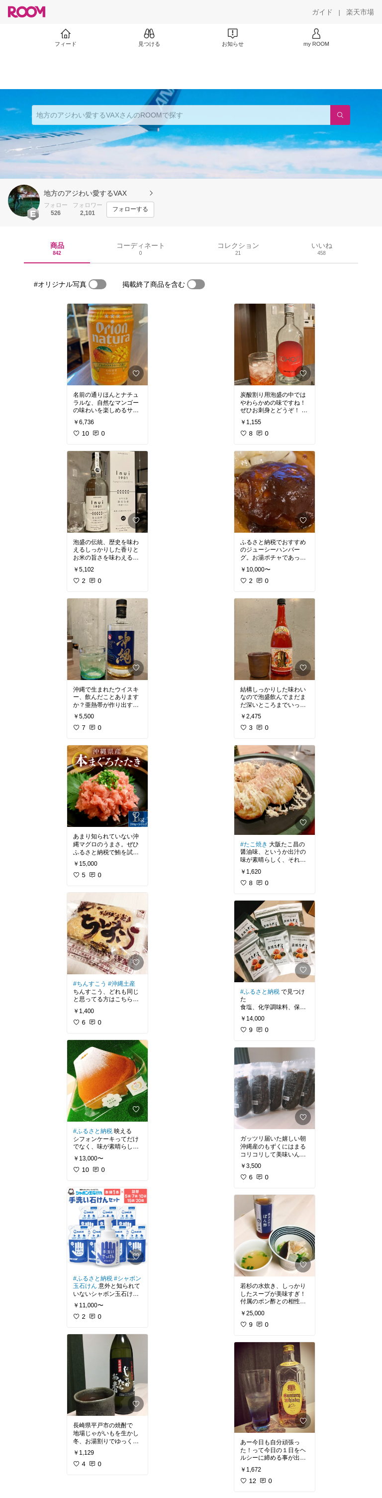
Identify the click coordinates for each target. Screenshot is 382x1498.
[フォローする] (130, 210)
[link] (107, 344)
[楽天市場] (360, 11)
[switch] (97, 284)
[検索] (340, 115)
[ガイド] (322, 11)
